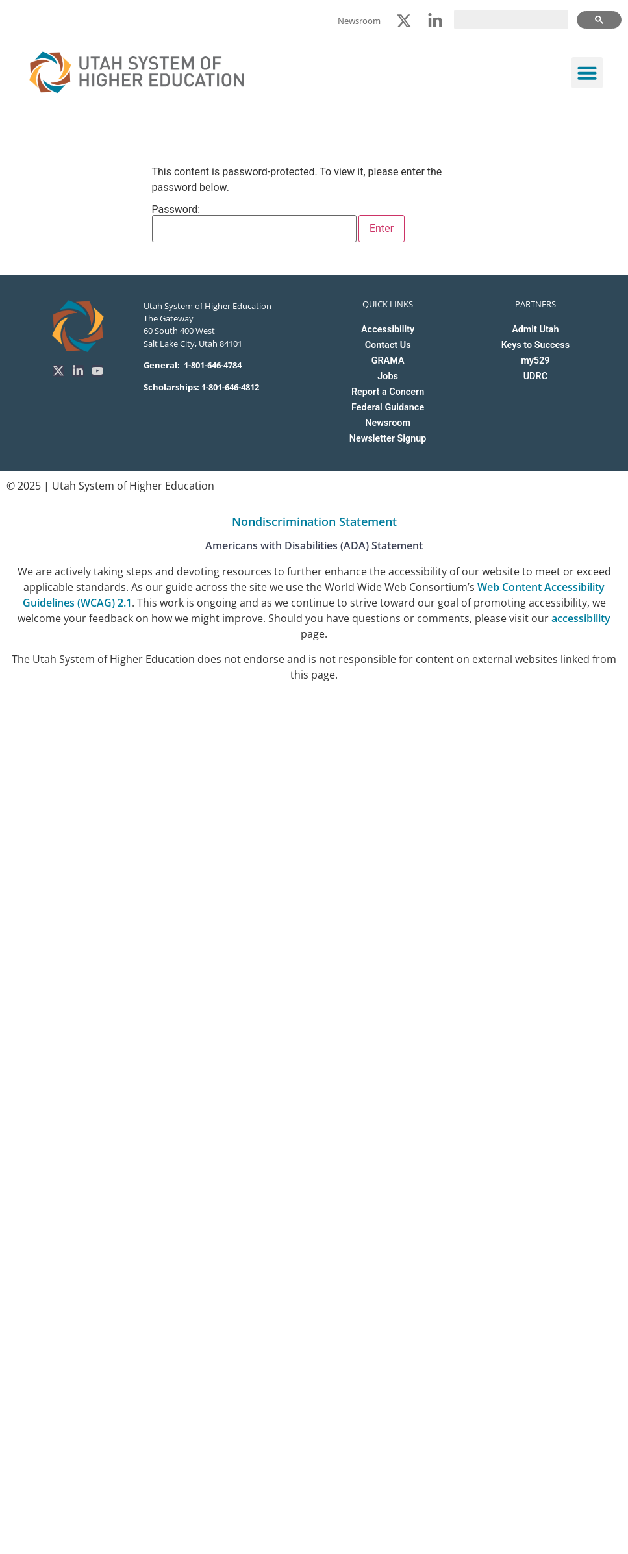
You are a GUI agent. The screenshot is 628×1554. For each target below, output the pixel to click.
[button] (587, 72)
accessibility (580, 618)
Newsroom (387, 423)
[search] (511, 19)
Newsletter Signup (387, 438)
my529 (535, 360)
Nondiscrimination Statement (314, 521)
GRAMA (388, 360)
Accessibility (387, 329)
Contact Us (388, 345)
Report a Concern (387, 391)
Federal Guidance (387, 407)
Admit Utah (535, 329)
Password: (254, 223)
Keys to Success (535, 345)
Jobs (387, 376)
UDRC (535, 376)
